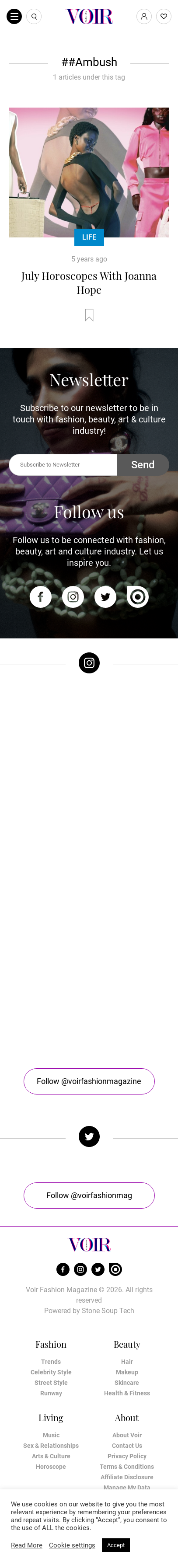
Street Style (51, 1382)
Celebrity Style (51, 1372)
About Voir (127, 1435)
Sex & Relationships (51, 1445)
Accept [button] (116, 1545)
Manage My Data (127, 1487)
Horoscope (51, 1466)
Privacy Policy (127, 1456)
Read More (26, 1545)
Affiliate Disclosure (127, 1477)
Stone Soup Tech (108, 1311)
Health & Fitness (127, 1393)
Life (89, 237)
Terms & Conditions (127, 1466)
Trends (51, 1361)
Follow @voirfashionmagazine (89, 1081)
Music (51, 1435)
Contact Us (127, 1445)
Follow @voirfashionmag (89, 1195)
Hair (127, 1361)
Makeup (127, 1372)
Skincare (127, 1382)
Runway (51, 1393)
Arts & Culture (51, 1456)
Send (143, 465)
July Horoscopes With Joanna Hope (89, 282)
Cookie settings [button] (72, 1545)
